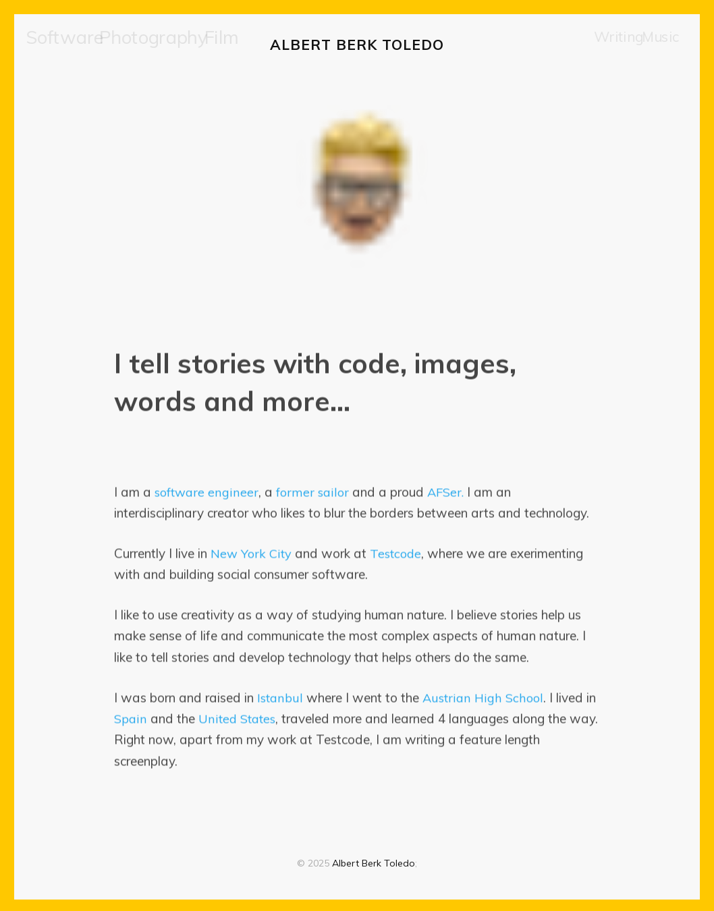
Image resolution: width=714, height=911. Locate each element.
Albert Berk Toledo (357, 43)
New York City (252, 551)
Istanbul (280, 695)
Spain (130, 716)
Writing (614, 43)
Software (56, 43)
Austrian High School (482, 695)
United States (238, 716)
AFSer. (446, 489)
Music (658, 43)
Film (172, 43)
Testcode (399, 551)
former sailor (313, 489)
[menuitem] (56, 44)
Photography (120, 43)
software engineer (207, 489)
